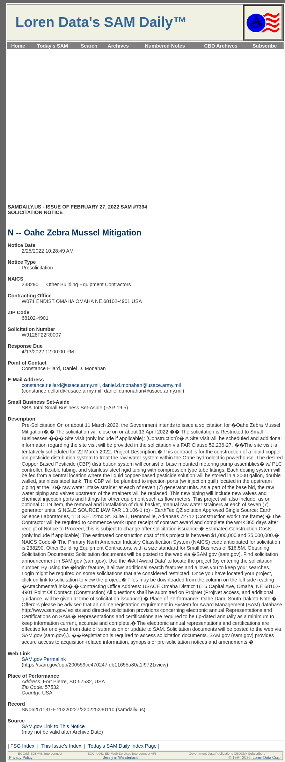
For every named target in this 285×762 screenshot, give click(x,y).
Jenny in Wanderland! (121, 757)
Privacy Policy (20, 757)
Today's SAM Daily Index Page (122, 746)
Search (89, 46)
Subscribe (265, 46)
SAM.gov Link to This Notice (53, 726)
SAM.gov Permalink (44, 659)
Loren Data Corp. (267, 757)
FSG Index (22, 746)
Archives (118, 46)
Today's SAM (52, 46)
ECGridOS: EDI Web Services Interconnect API (122, 753)
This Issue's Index (61, 746)
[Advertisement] (72, 129)
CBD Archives (220, 46)
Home (18, 46)
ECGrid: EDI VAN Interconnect (40, 753)
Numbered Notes (165, 46)
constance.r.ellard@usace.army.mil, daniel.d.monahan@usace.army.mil (101, 385)
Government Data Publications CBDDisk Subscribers (227, 753)
